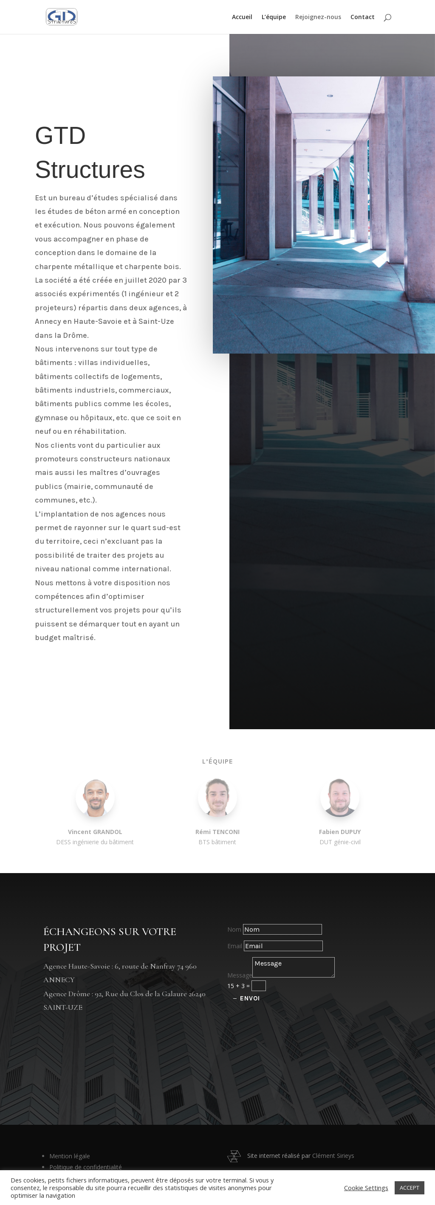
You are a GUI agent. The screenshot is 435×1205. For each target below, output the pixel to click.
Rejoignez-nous (318, 17)
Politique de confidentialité (85, 1167)
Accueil (242, 17)
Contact (362, 17)
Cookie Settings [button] (366, 1187)
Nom (234, 929)
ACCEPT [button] (409, 1187)
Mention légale (69, 1156)
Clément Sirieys (333, 1156)
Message (239, 975)
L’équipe (274, 17)
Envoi (250, 998)
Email (234, 946)
